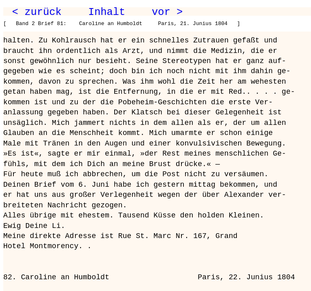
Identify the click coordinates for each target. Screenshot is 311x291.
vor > (167, 12)
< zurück (37, 12)
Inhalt (107, 12)
